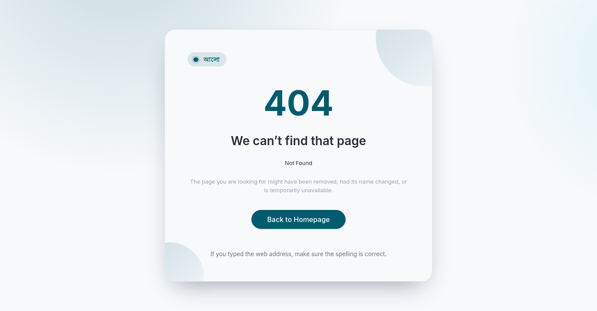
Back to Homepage (298, 219)
